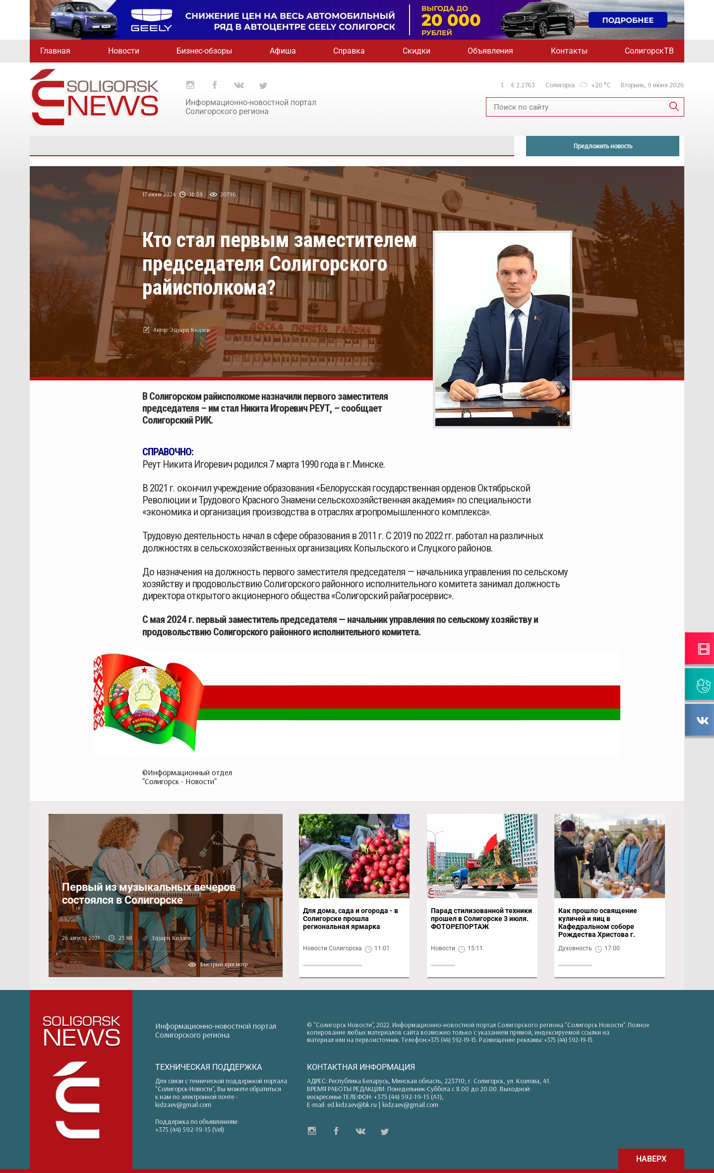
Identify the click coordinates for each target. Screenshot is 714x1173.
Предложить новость (603, 145)
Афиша (283, 51)
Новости (123, 51)
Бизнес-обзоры (204, 51)
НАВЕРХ (651, 1159)
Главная (55, 51)
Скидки (416, 51)
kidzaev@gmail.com (183, 1104)
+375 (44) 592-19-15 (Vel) (189, 1129)
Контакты (569, 51)
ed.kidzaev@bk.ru (352, 1104)
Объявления (490, 51)
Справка (349, 51)
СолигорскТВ (649, 51)
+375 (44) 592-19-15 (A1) (408, 1096)
